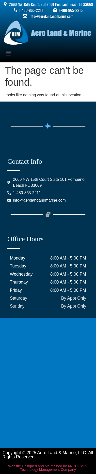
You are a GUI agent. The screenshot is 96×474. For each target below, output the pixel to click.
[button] (48, 53)
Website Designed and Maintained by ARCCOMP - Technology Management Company (48, 468)
